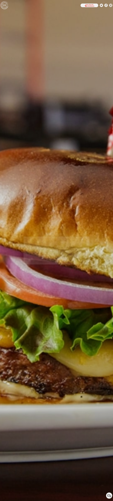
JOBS (66, 5)
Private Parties (51, 5)
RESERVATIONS (74, 5)
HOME (22, 5)
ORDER (60, 5)
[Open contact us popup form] (109, 495)
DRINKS (28, 5)
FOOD (34, 5)
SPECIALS (40, 5)
